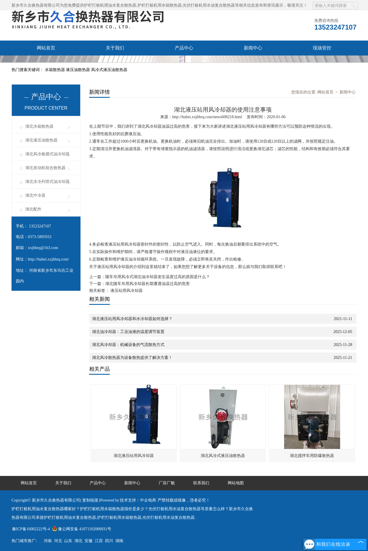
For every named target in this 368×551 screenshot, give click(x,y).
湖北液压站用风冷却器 (134, 456)
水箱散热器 (55, 70)
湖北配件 (33, 209)
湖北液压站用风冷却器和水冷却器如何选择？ (132, 319)
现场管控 (322, 47)
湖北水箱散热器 (39, 126)
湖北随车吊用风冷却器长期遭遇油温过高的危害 (147, 284)
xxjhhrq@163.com (43, 248)
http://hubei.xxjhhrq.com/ (48, 259)
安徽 (89, 541)
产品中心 (184, 47)
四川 (109, 541)
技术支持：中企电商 (138, 500)
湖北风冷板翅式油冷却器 (47, 154)
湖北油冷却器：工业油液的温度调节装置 (128, 332)
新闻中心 (253, 47)
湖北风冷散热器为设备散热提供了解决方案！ (132, 357)
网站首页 (46, 47)
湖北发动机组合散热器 (45, 168)
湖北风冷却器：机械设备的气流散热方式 (128, 345)
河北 (58, 541)
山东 (68, 541)
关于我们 (115, 47)
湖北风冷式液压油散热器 (223, 456)
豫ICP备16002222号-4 (31, 529)
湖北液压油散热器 (41, 140)
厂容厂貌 (46, 62)
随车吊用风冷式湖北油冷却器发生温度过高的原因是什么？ (157, 277)
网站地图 (236, 483)
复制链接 (90, 500)
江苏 (99, 541)
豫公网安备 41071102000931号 (81, 529)
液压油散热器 (78, 70)
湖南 (119, 541)
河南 (48, 541)
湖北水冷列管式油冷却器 (47, 181)
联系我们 (115, 62)
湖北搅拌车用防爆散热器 (312, 456)
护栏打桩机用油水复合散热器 (110, 5)
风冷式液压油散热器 (109, 70)
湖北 (78, 541)
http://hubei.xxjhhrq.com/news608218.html (207, 117)
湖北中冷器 (35, 195)
